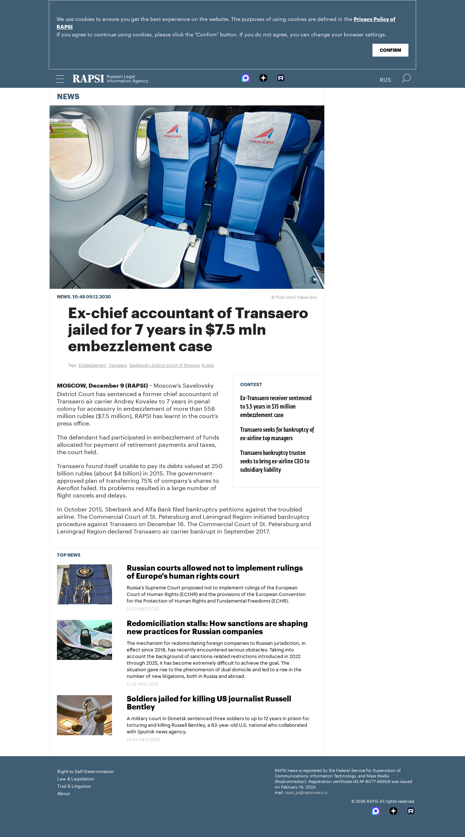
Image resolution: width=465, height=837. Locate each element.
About (63, 792)
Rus (385, 79)
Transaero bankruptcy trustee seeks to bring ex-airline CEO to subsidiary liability (274, 461)
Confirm (390, 50)
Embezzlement (92, 364)
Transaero (117, 364)
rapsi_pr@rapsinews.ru (306, 791)
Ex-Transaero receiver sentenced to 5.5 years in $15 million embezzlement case (275, 407)
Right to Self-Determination (85, 770)
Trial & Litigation (74, 785)
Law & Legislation (75, 778)
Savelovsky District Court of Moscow (164, 364)
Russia (208, 364)
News (68, 97)
